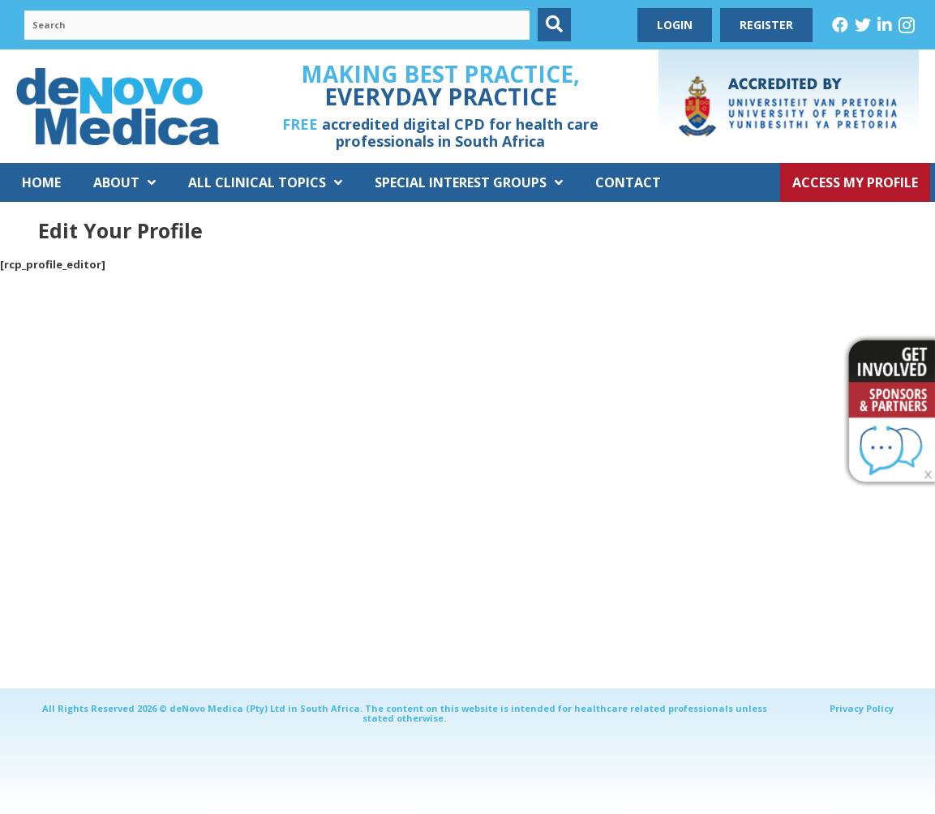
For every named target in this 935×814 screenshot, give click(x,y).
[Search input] (277, 25)
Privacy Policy (862, 708)
